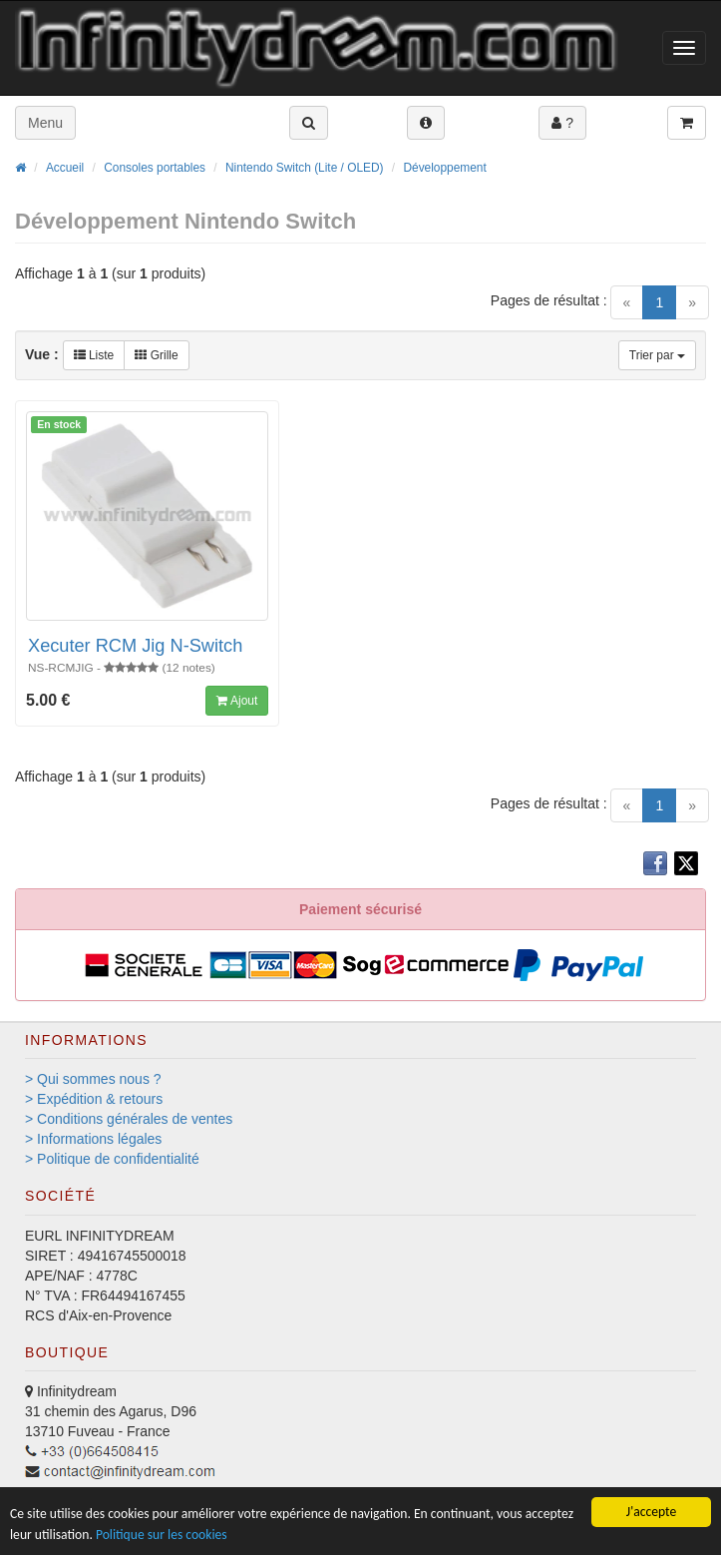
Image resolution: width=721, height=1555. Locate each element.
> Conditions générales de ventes (128, 1119)
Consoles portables (154, 168)
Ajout (236, 701)
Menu (45, 123)
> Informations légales (93, 1139)
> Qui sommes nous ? (93, 1079)
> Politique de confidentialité (112, 1159)
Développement (444, 168)
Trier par (657, 355)
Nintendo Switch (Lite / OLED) (304, 168)
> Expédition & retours (94, 1099)
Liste (94, 355)
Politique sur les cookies (161, 1534)
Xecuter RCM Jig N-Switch (135, 646)
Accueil (65, 168)
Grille (156, 355)
